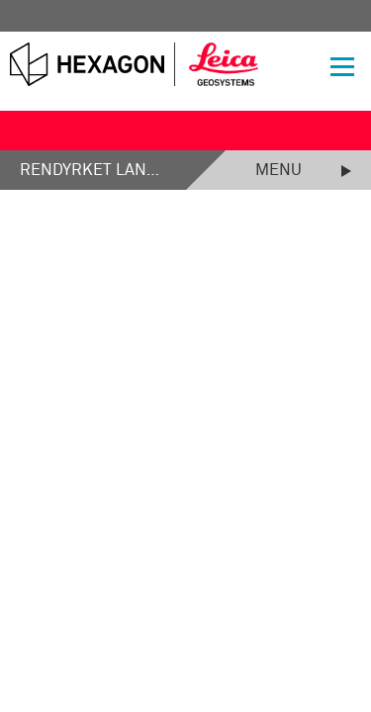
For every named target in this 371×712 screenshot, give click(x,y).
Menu (278, 170)
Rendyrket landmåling (93, 170)
